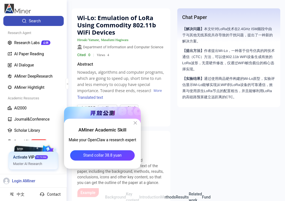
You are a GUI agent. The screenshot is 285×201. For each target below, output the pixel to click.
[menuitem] (33, 21)
